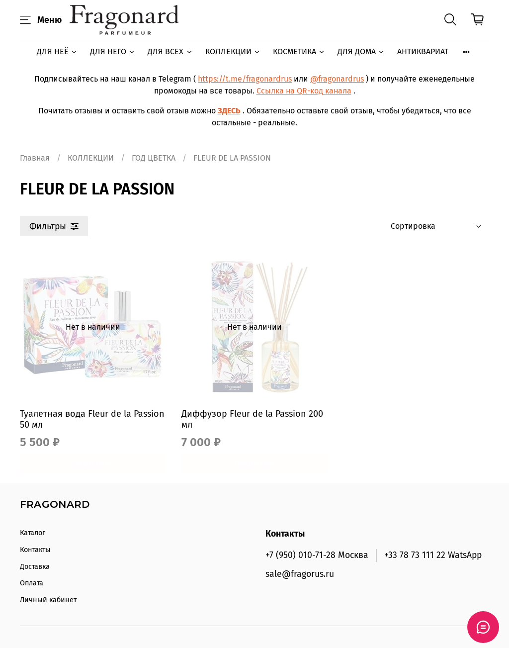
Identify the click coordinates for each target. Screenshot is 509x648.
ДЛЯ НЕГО (113, 51)
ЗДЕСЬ (229, 110)
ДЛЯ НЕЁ (57, 51)
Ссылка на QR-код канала (303, 90)
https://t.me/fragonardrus (245, 79)
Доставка (35, 566)
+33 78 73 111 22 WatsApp (433, 555)
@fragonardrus (337, 79)
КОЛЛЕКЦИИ (233, 51)
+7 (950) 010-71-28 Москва (316, 555)
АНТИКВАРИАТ (422, 51)
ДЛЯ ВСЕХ (170, 51)
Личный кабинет (48, 600)
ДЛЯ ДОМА (361, 51)
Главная (35, 158)
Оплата (31, 583)
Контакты (35, 550)
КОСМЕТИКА (299, 51)
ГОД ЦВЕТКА (153, 158)
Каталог (32, 533)
